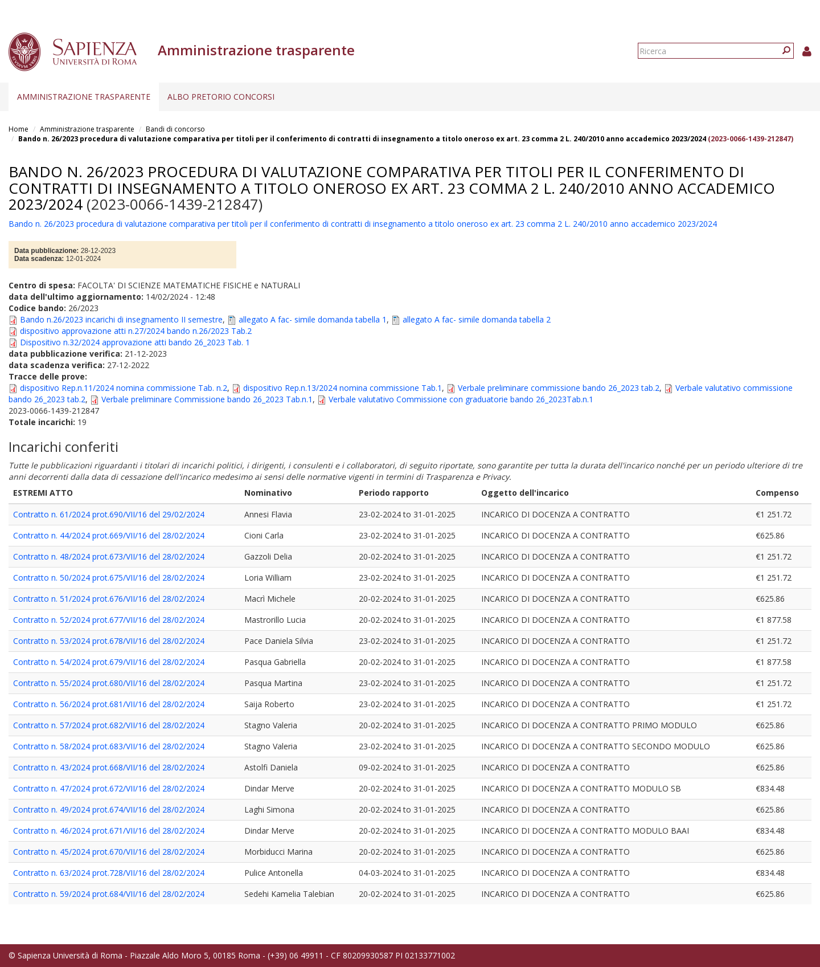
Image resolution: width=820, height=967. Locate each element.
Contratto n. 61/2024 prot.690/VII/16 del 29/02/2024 (108, 514)
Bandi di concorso (175, 129)
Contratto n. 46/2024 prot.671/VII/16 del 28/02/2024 (108, 830)
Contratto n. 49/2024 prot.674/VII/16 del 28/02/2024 (108, 809)
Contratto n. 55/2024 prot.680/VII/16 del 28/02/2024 (108, 683)
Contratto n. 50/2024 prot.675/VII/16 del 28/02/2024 (108, 577)
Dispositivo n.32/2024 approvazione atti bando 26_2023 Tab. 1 (135, 342)
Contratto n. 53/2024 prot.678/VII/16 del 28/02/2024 (108, 640)
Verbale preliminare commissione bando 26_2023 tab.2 (558, 387)
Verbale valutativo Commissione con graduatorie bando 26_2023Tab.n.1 (461, 399)
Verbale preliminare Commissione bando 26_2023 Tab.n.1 (207, 399)
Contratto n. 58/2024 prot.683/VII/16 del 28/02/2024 (108, 746)
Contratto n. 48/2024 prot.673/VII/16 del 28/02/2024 (108, 556)
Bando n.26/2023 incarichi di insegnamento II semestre (121, 319)
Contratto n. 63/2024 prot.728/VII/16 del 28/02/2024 (108, 872)
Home (18, 129)
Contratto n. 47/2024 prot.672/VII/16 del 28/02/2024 (108, 788)
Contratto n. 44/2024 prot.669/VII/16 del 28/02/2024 (108, 535)
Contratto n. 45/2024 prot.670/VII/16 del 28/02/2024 (108, 851)
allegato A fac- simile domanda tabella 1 (313, 319)
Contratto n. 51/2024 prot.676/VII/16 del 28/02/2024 (108, 598)
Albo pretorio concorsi (220, 96)
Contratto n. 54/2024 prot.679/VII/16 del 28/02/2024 (108, 661)
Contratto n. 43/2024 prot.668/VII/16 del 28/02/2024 (108, 767)
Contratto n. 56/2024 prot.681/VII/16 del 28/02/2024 (108, 704)
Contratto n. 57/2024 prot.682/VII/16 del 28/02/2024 (108, 725)
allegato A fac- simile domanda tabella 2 (477, 319)
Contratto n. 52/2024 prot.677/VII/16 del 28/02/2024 (108, 619)
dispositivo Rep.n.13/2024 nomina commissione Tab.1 (342, 387)
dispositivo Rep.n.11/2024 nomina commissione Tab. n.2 (123, 387)
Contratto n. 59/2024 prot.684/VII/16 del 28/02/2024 (108, 893)
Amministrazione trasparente (83, 96)
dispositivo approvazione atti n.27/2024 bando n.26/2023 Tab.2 (136, 330)
